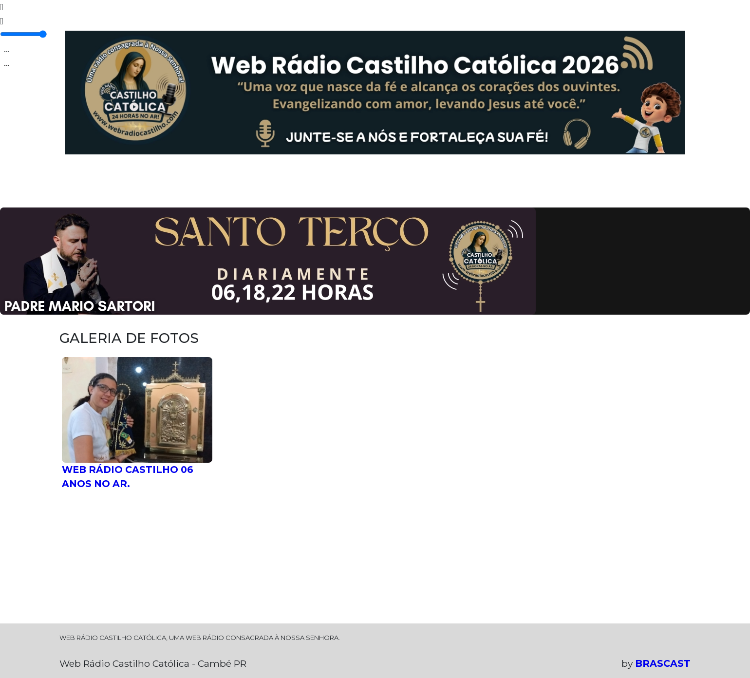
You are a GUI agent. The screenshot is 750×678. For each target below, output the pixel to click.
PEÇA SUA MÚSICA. (615, 186)
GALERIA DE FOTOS (288, 186)
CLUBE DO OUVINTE (393, 186)
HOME (81, 179)
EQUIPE (225, 179)
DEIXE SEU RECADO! (504, 186)
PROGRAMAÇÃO (151, 179)
